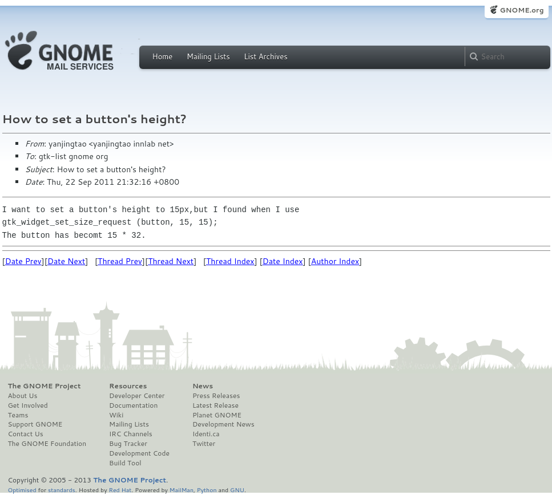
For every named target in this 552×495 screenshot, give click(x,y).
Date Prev (23, 261)
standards (61, 489)
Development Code (139, 453)
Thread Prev (120, 261)
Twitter (203, 443)
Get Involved (28, 405)
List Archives (265, 56)
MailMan (182, 489)
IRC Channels (130, 434)
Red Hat (119, 489)
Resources (128, 386)
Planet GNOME (216, 415)
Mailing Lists (208, 56)
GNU (237, 489)
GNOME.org (521, 10)
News (202, 386)
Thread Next (171, 261)
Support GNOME (35, 424)
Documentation (133, 405)
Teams (18, 415)
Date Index (283, 261)
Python (207, 489)
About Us (23, 395)
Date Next (66, 261)
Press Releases (216, 395)
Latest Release (215, 405)
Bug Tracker (128, 443)
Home (162, 56)
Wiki (116, 415)
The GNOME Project (44, 386)
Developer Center (136, 395)
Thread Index (230, 261)
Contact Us (25, 434)
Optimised (22, 489)
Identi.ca (206, 434)
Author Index (335, 261)
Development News (223, 424)
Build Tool (125, 463)
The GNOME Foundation (47, 443)
